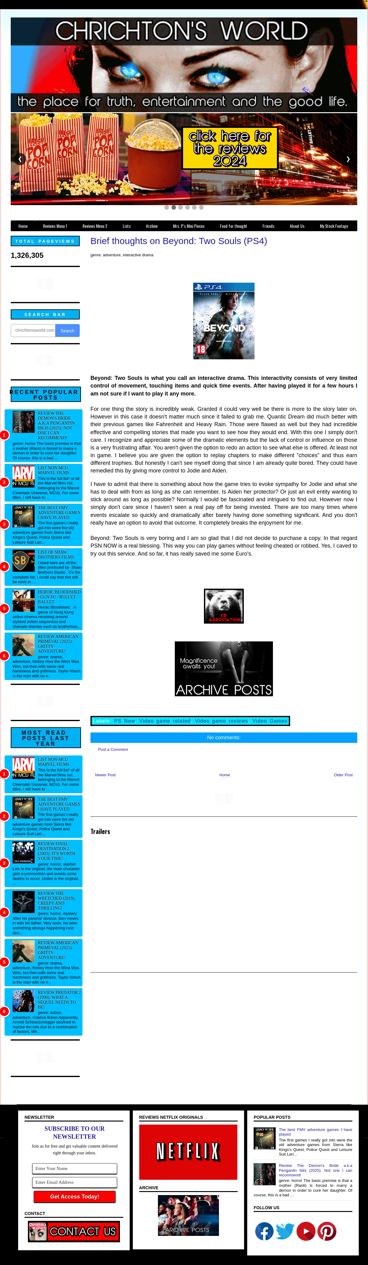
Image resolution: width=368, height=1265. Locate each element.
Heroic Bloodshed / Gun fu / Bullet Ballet (59, 597)
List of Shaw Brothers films (56, 554)
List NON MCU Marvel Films (53, 470)
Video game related (165, 721)
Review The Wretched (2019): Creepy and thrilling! (56, 900)
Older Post (343, 775)
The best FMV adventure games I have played (59, 512)
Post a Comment (113, 749)
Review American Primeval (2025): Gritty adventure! (58, 643)
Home (225, 775)
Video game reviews (221, 721)
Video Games (270, 721)
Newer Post (105, 775)
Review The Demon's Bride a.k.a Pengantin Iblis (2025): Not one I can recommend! (56, 425)
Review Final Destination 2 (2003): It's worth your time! (56, 851)
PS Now (124, 721)
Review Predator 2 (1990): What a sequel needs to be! (59, 999)
